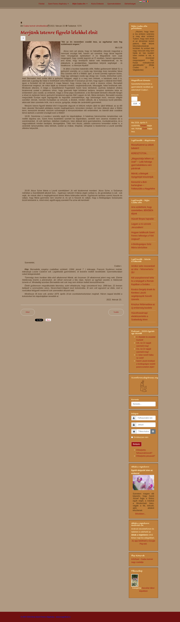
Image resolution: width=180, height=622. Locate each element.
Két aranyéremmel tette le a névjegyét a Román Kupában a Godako (142, 281)
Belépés (136, 444)
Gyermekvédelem (114, 4)
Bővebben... (140, 514)
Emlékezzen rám (141, 437)
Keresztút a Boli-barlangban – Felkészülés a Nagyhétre (143, 185)
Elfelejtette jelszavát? (145, 456)
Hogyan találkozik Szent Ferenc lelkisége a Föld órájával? (143, 235)
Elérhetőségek (130, 4)
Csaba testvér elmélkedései (35, 26)
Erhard (143, 125)
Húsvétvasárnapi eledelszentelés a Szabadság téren (139, 316)
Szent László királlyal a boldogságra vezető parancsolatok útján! (145, 364)
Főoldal (41, 4)
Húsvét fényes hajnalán (142, 219)
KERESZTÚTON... (139, 153)
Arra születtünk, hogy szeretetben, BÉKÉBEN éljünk (142, 210)
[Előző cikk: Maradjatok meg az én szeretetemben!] (28, 312)
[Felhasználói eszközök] (23, 38)
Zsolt (144, 128)
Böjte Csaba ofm (79, 4)
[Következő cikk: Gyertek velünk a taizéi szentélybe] (116, 312)
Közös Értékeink (97, 4)
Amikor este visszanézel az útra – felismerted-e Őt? (143, 269)
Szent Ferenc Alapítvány (57, 4)
